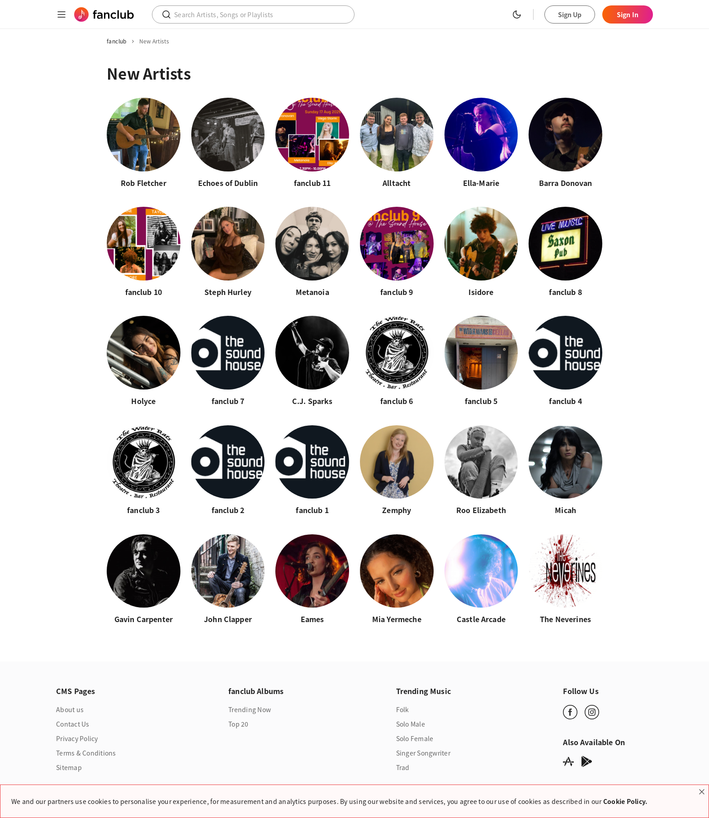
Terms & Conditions (86, 756)
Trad (403, 770)
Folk (402, 712)
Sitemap (69, 770)
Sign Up (570, 14)
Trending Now (249, 712)
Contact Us (73, 727)
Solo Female (415, 741)
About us (70, 712)
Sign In (627, 14)
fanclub (117, 41)
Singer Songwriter (423, 756)
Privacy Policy (77, 741)
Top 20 (238, 727)
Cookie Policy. (625, 801)
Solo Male (410, 727)
